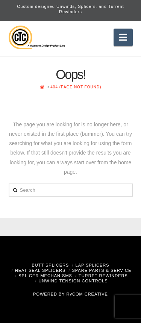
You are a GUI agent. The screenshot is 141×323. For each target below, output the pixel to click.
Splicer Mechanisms (45, 275)
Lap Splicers (92, 265)
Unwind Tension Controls (73, 281)
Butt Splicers (50, 265)
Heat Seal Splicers (40, 270)
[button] (123, 37)
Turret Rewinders (103, 275)
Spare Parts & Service (102, 270)
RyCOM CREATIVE (87, 294)
